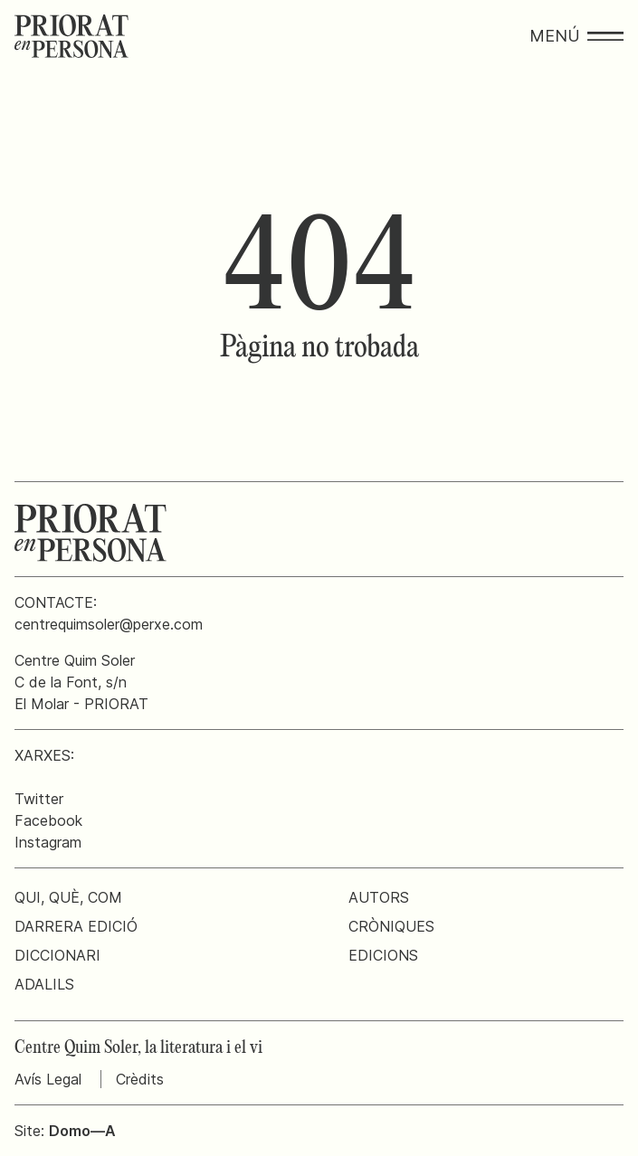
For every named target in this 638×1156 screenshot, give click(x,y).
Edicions (383, 955)
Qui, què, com (68, 897)
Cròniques (391, 926)
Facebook (48, 820)
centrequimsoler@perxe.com (108, 624)
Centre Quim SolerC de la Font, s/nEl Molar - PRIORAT (81, 682)
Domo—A (82, 1131)
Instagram (47, 842)
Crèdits (140, 1079)
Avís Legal (47, 1079)
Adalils (44, 984)
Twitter (38, 799)
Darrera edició (76, 926)
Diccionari (57, 955)
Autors (378, 897)
